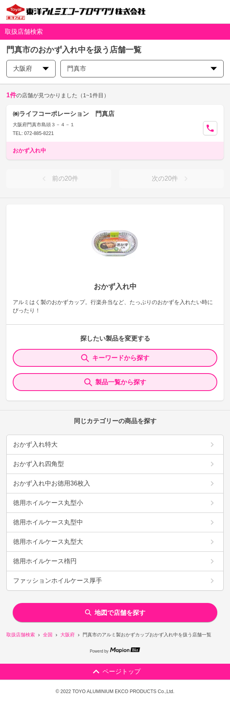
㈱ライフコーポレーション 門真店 (63, 113)
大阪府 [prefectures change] (31, 68)
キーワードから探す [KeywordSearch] (115, 358)
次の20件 (171, 178)
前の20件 (58, 178)
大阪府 (67, 635)
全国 (47, 635)
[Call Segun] (210, 128)
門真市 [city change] (142, 68)
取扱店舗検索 (20, 635)
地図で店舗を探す (115, 612)
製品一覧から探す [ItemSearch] (115, 382)
